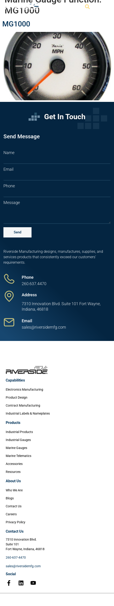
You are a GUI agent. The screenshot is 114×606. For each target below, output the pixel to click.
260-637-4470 (16, 557)
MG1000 (16, 24)
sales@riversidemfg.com (23, 566)
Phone (9, 186)
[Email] (9, 322)
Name (8, 153)
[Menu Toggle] (104, 7)
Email (8, 169)
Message (11, 203)
